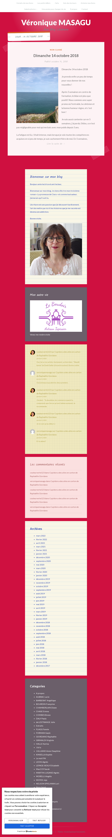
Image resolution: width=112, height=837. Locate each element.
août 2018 (40, 637)
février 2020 (41, 572)
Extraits (39, 726)
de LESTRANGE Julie (45, 722)
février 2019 (41, 615)
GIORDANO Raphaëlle (46, 736)
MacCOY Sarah (43, 769)
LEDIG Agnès (42, 762)
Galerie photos (30, 9)
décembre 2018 (43, 622)
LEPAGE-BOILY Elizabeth (47, 765)
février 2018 (41, 658)
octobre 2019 (42, 586)
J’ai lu (57, 3)
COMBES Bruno (43, 715)
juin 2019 (40, 601)
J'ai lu (38, 747)
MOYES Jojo (41, 780)
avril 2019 (40, 608)
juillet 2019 (41, 597)
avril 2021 (40, 543)
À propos (73, 9)
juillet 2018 (41, 640)
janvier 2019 (41, 619)
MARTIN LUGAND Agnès (47, 772)
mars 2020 (40, 568)
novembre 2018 (43, 626)
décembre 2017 (43, 666)
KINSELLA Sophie (44, 754)
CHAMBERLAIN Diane (46, 707)
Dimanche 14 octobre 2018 (56, 55)
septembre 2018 (43, 633)
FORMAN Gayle (43, 733)
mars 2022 (40, 535)
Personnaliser (16, 820)
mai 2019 (40, 604)
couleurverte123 (44, 352)
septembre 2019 (43, 590)
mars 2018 (40, 655)
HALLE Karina (42, 744)
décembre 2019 (43, 579)
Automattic (80, 832)
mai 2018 (40, 647)
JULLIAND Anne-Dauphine (48, 751)
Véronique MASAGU (56, 22)
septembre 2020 (43, 561)
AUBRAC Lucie (42, 697)
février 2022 (41, 539)
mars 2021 (40, 546)
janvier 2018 (41, 662)
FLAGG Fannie (42, 729)
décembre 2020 (43, 557)
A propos (40, 693)
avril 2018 (40, 651)
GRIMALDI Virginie (45, 740)
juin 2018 (40, 644)
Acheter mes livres (88, 3)
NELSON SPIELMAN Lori (47, 783)
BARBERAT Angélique (46, 700)
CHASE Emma (42, 711)
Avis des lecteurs (69, 3)
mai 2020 (40, 564)
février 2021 (41, 550)
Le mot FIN (41, 758)
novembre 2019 (43, 583)
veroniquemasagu (44, 372)
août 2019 (40, 593)
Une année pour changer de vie (54, 9)
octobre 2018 (42, 629)
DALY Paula (41, 718)
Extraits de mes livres (25, 3)
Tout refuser (39, 820)
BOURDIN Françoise (45, 704)
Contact (85, 9)
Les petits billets (44, 3)
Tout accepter (27, 826)
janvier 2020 (41, 575)
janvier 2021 (41, 554)
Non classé (56, 50)
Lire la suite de (61, 144)
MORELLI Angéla (44, 776)
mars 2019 (40, 611)
